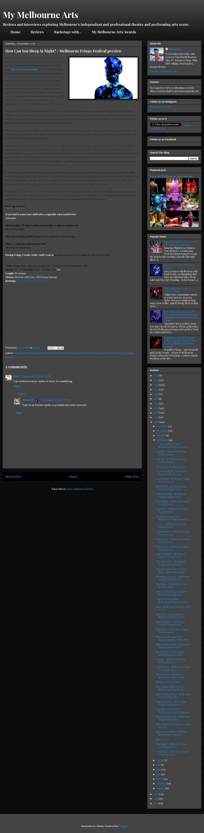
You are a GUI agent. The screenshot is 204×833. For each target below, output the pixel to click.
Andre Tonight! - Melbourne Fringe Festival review (171, 555)
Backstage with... (67, 32)
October (161, 435)
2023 (156, 389)
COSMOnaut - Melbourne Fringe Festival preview (173, 668)
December (162, 426)
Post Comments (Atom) (80, 488)
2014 (156, 798)
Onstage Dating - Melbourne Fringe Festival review (171, 495)
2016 (156, 422)
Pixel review (162, 739)
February (161, 783)
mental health (80, 352)
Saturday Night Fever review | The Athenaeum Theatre (180, 243)
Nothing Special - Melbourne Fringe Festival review (171, 488)
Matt (16, 376)
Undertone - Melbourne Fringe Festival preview (172, 753)
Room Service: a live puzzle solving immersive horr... (170, 653)
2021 (156, 398)
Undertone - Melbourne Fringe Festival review (172, 540)
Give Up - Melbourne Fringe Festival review (171, 460)
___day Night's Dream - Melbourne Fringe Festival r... (172, 445)
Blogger (123, 826)
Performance (96, 352)
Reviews (37, 32)
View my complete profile (163, 71)
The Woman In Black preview (171, 466)
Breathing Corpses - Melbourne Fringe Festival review (173, 578)
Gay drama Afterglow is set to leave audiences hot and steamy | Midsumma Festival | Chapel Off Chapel (181, 316)
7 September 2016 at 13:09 (35, 376)
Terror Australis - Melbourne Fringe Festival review (171, 473)
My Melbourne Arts (40, 14)
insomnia (19, 352)
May (158, 774)
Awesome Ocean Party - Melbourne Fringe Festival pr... (173, 711)
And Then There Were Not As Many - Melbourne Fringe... (171, 571)
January (160, 788)
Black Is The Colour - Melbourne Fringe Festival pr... (173, 696)
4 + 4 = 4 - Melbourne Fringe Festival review (171, 525)
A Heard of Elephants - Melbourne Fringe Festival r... (172, 601)
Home (15, 32)
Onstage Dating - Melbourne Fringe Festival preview (171, 703)
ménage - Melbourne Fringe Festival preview (171, 661)
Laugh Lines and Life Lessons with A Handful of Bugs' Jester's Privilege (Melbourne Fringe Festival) (180, 342)
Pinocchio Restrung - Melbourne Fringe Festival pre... (173, 718)
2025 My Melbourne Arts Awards (171, 176)
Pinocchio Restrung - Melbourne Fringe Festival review (173, 646)
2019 (156, 408)
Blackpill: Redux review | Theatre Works (177, 290)
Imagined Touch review (168, 682)
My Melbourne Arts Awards (114, 32)
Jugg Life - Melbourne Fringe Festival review (171, 453)
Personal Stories (114, 352)
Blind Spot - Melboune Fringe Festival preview (171, 745)
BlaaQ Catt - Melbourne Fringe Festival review (172, 548)
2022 (156, 394)
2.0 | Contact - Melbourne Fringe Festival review (173, 480)
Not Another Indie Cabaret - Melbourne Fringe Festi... (171, 688)
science (129, 352)
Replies (22, 393)
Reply (17, 386)
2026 (156, 375)
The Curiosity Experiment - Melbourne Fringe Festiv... (171, 616)
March (160, 778)
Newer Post (13, 476)
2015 (156, 794)
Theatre (10, 356)
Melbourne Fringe (61, 352)
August (160, 760)
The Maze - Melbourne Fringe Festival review (172, 586)
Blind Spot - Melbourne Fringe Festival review (172, 631)
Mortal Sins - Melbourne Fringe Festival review (172, 503)
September (162, 440)
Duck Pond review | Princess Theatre (179, 266)
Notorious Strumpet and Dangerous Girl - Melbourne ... (173, 638)
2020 (156, 403)
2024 (156, 384)
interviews (31, 352)
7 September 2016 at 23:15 (54, 399)
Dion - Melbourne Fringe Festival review (173, 608)
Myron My (28, 399)
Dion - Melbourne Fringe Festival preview (173, 726)
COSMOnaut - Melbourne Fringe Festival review (173, 533)
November (162, 430)
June (159, 769)
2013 (156, 803)
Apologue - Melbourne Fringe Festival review (172, 510)
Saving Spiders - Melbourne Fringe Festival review (170, 623)
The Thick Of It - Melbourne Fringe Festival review (171, 563)
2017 (156, 417)
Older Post (132, 476)
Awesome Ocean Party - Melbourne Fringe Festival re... (173, 518)
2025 (156, 380)
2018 (156, 412)
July (158, 764)
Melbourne (44, 352)
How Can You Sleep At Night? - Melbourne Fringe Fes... (172, 593)
